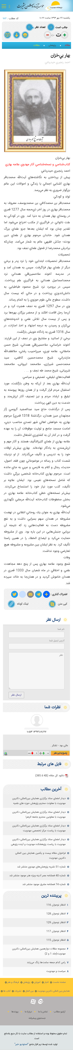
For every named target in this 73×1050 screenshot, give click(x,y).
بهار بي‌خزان (60, 55)
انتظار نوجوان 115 (56, 940)
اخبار (46, 982)
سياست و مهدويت (56, 971)
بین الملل (29, 991)
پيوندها (14, 1012)
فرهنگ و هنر (13, 982)
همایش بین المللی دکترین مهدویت (53, 991)
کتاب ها (7, 991)
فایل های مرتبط (49, 764)
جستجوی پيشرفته (37, 1018)
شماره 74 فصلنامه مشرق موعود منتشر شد (44, 884)
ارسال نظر (16, 695)
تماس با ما (42, 1012)
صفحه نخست (59, 982)
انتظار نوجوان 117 (56, 931)
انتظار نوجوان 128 (56, 914)
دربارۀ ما (28, 1012)
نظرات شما (52, 707)
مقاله (67, 45)
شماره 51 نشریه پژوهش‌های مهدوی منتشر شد (41, 867)
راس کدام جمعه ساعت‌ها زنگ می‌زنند (46, 962)
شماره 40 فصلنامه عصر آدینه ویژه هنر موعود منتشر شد (37, 875)
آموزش (37, 982)
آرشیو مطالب (59, 1012)
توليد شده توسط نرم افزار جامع (35, 1044)
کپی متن (58, 604)
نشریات (17, 991)
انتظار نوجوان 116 (56, 905)
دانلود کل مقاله (49, 775)
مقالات (36, 45)
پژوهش (52, 45)
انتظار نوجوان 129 (56, 922)
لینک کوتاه (18, 604)
